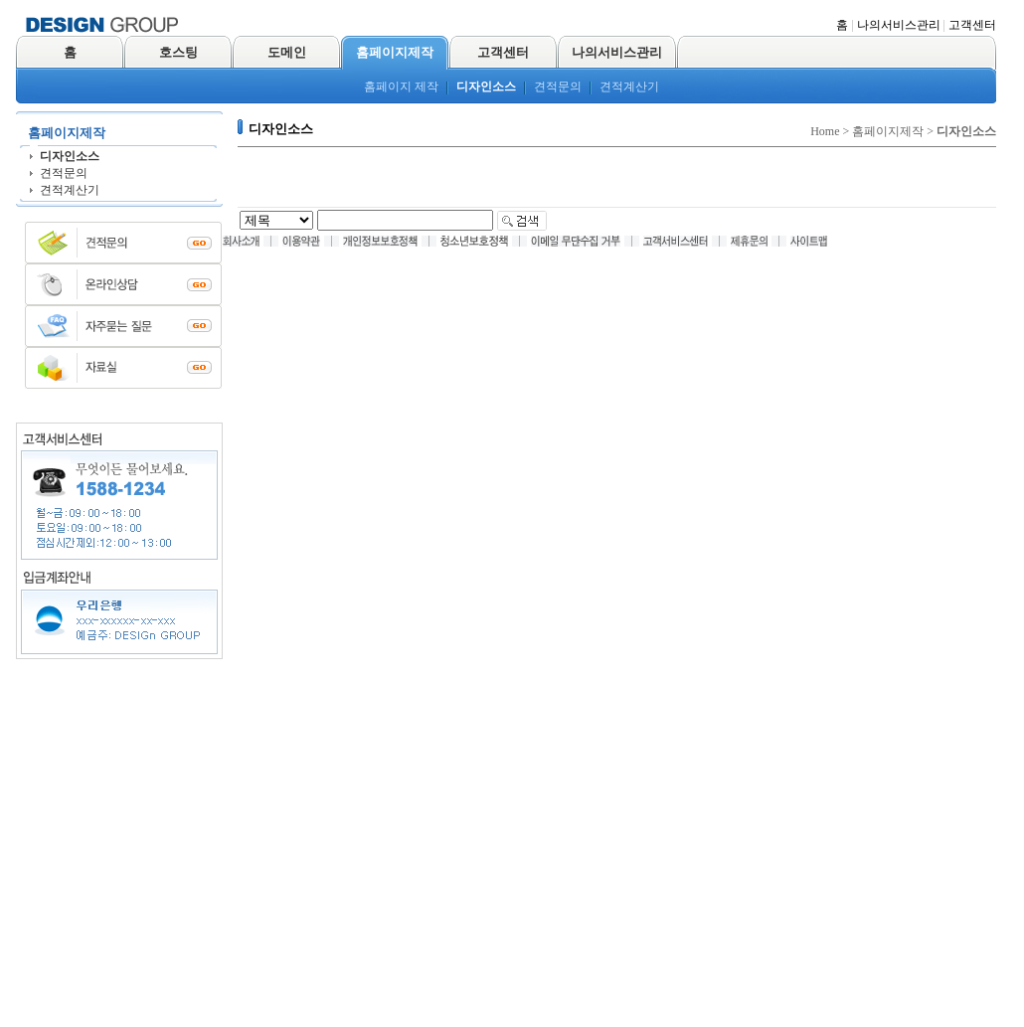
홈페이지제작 (394, 52)
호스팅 (178, 52)
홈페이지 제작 (401, 86)
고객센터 (972, 25)
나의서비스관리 (898, 25)
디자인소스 (486, 86)
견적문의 (558, 86)
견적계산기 (629, 86)
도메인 (286, 52)
